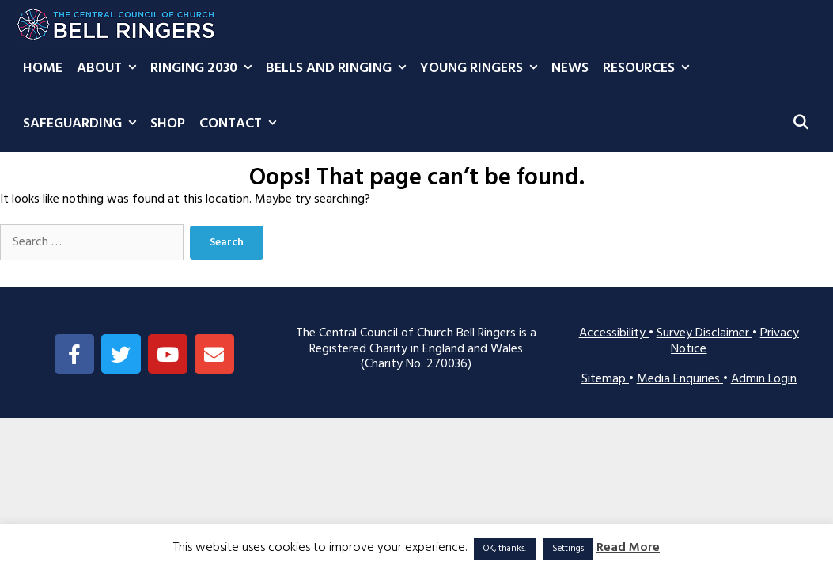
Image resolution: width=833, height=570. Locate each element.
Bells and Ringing (339, 69)
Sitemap (605, 379)
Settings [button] (568, 549)
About (110, 69)
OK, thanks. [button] (504, 549)
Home (42, 68)
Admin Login (764, 379)
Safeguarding (83, 124)
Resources (649, 69)
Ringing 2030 (204, 69)
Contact (241, 124)
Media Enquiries (680, 379)
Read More (628, 548)
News (570, 68)
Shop (167, 123)
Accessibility (614, 333)
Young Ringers (482, 69)
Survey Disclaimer (704, 333)
